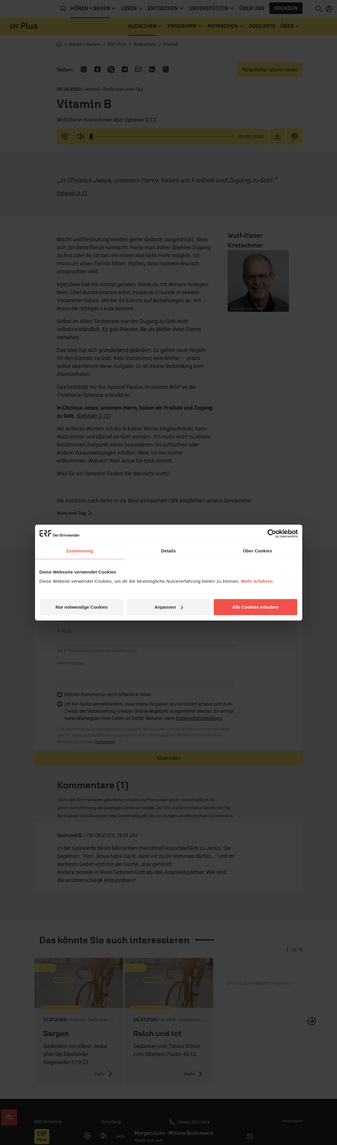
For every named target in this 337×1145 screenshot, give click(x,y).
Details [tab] (168, 550)
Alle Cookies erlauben (255, 607)
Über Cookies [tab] (257, 550)
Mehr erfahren (257, 581)
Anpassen (168, 607)
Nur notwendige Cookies (82, 607)
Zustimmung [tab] (79, 550)
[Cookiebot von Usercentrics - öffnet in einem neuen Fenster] (272, 533)
